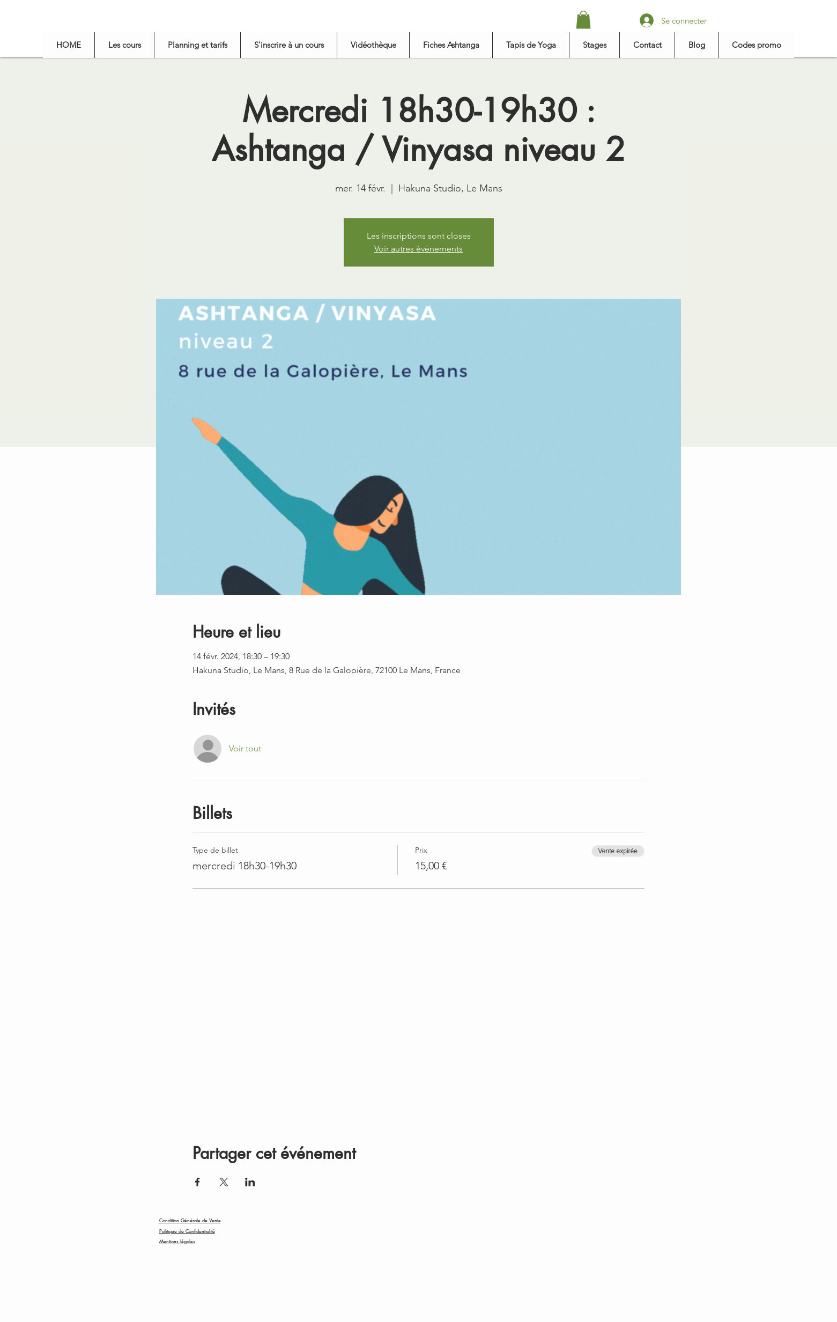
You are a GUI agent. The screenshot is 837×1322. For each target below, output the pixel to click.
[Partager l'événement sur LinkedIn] (250, 1182)
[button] (583, 19)
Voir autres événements (418, 248)
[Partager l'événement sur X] (224, 1182)
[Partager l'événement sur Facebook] (197, 1182)
